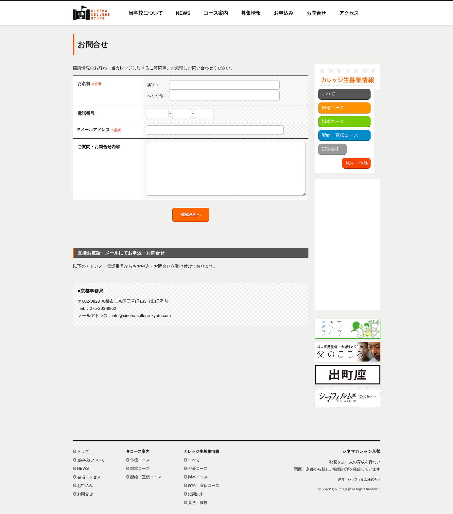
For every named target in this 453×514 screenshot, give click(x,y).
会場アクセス (87, 477)
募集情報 (251, 13)
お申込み (283, 13)
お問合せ (316, 13)
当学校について (146, 13)
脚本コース (333, 121)
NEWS (183, 13)
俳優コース (333, 107)
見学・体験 (356, 163)
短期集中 (331, 148)
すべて (328, 94)
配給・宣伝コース (340, 135)
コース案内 (215, 13)
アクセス (349, 13)
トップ (81, 451)
